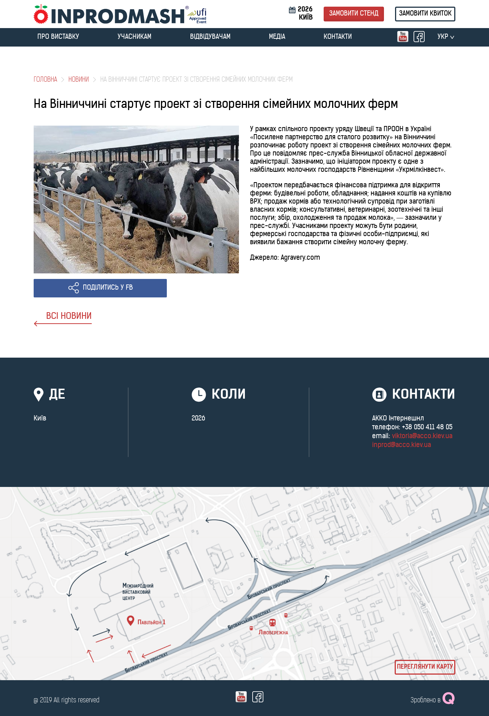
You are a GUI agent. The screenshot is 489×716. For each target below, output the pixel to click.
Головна (45, 79)
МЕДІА (277, 37)
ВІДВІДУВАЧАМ (210, 37)
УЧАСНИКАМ (134, 37)
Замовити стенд (353, 13)
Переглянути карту (425, 667)
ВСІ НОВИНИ (63, 319)
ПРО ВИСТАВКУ (58, 37)
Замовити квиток (425, 13)
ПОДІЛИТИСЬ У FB (108, 287)
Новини (78, 79)
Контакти (338, 37)
